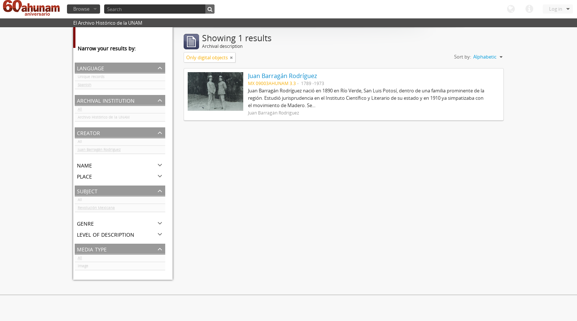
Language (511, 9)
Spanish (84, 86)
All (80, 110)
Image (83, 267)
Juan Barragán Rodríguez (99, 151)
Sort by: (462, 56)
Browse (81, 9)
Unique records (91, 78)
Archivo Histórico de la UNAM (104, 118)
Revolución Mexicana (96, 209)
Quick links (529, 9)
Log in (555, 9)
